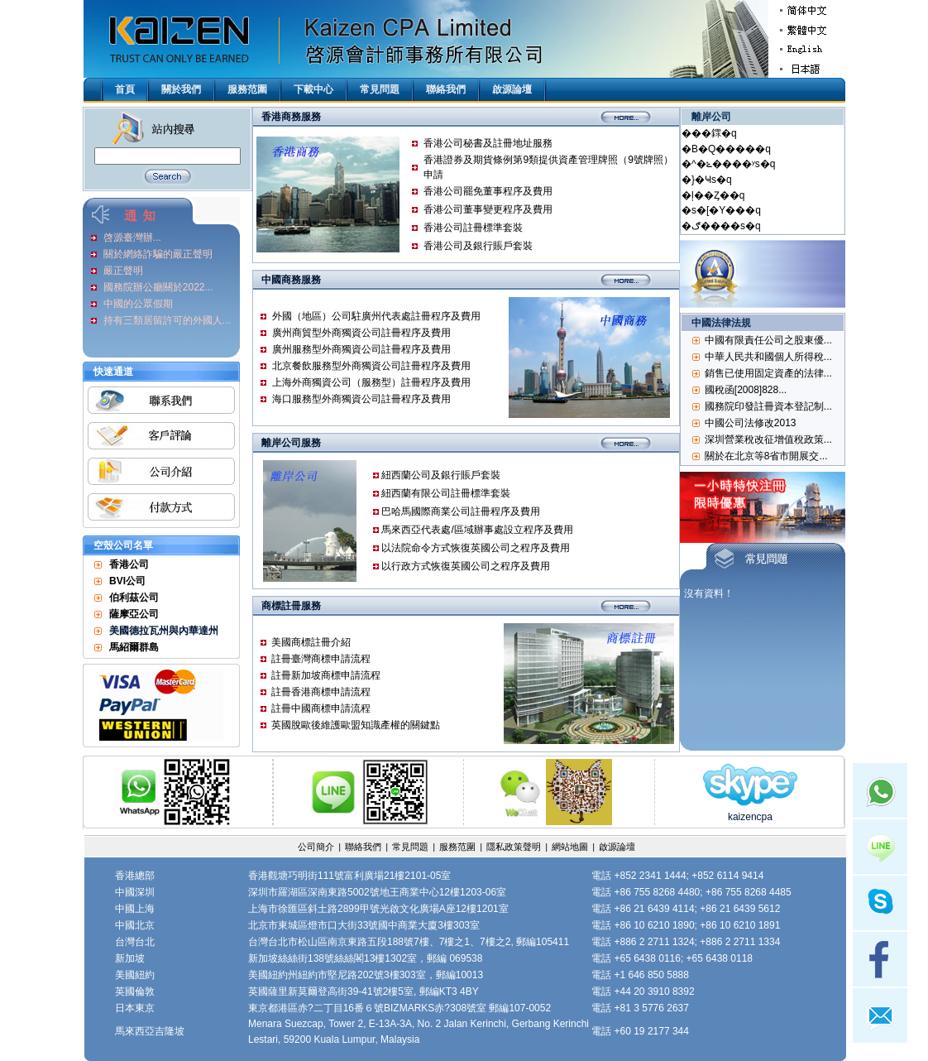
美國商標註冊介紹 (311, 642)
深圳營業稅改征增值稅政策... (768, 439)
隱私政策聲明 (513, 847)
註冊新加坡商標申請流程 (325, 675)
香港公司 (129, 564)
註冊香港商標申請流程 (321, 692)
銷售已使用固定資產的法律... (768, 373)
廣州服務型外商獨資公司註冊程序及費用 (361, 349)
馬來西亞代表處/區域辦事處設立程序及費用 (476, 529)
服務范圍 (247, 89)
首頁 (125, 89)
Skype (880, 903)
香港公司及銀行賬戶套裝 (478, 246)
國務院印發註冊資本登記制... (768, 406)
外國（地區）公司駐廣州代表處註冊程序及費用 (376, 316)
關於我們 (181, 89)
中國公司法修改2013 (750, 423)
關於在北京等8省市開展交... (766, 456)
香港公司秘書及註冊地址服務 (487, 143)
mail (880, 1015)
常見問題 (379, 89)
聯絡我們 (446, 89)
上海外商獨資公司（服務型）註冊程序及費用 (371, 382)
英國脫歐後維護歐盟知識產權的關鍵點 (355, 725)
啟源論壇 (512, 89)
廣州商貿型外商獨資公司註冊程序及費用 (361, 332)
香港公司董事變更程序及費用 (487, 209)
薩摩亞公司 (134, 614)
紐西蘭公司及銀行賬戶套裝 (440, 475)
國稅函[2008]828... (746, 390)
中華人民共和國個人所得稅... (768, 356)
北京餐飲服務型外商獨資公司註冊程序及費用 (371, 366)
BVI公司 (127, 581)
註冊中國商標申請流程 (321, 708)
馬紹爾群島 (134, 647)
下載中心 (313, 89)
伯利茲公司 (134, 597)
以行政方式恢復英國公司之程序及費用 (465, 566)
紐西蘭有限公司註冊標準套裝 (445, 493)
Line (880, 846)
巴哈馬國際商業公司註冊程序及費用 (460, 511)
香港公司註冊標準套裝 (473, 227)
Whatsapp (880, 790)
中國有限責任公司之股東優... (768, 340)
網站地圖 (570, 847)
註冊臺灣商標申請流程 (321, 659)
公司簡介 (316, 847)
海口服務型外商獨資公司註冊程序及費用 (361, 399)
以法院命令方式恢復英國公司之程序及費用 (475, 548)
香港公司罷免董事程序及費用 (487, 191)
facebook (880, 959)
